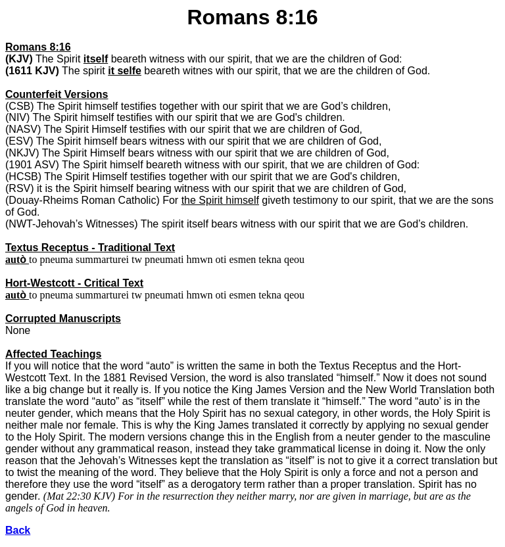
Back (17, 530)
